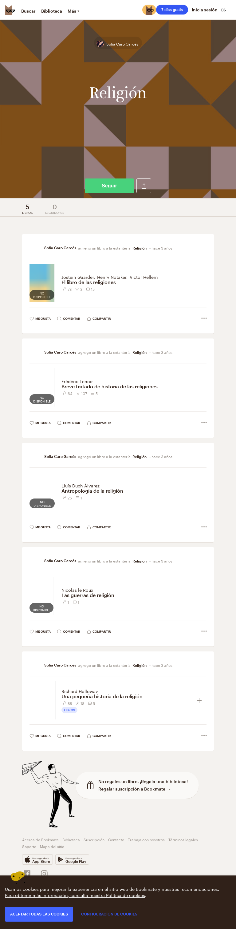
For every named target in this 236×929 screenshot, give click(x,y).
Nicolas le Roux (77, 589)
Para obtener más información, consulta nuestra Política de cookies (75, 894)
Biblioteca (51, 11)
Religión (140, 248)
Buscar (28, 11)
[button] (143, 185)
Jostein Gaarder (77, 276)
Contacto (116, 839)
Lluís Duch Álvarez (80, 485)
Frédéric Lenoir (77, 381)
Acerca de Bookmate (40, 839)
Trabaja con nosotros (146, 839)
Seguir (109, 185)
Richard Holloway (79, 690)
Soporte (29, 846)
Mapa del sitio (52, 846)
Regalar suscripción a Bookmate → (134, 788)
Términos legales (183, 839)
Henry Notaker (111, 276)
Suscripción (94, 839)
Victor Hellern (144, 276)
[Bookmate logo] (10, 10)
